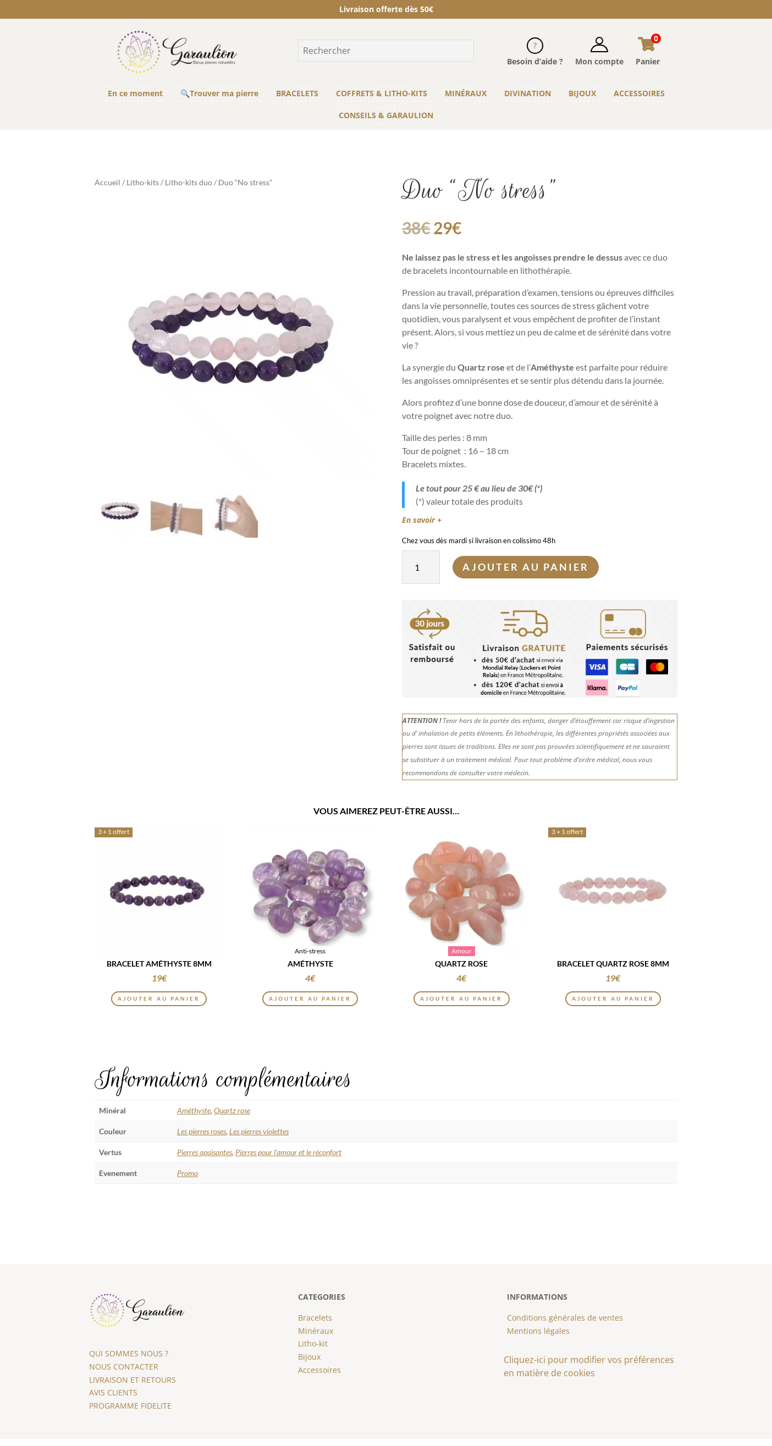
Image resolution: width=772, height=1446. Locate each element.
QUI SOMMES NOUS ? (128, 1360)
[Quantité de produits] (421, 567)
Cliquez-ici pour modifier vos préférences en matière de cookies (589, 1373)
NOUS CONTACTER (123, 1373)
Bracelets (315, 1325)
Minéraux (315, 1338)
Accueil (107, 182)
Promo (187, 1180)
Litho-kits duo (188, 182)
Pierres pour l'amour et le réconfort (288, 1159)
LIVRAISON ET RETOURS (132, 1387)
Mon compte (599, 61)
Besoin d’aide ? (535, 61)
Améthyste (194, 1117)
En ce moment (135, 93)
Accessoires (319, 1377)
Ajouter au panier (525, 567)
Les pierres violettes (259, 1138)
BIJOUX (582, 93)
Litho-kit (313, 1351)
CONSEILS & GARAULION (386, 115)
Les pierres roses (201, 1138)
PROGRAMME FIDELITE (130, 1413)
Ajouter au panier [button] (159, 1003)
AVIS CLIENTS (113, 1400)
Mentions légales (538, 1338)
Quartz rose (232, 1117)
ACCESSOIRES (639, 93)
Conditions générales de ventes (565, 1325)
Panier (648, 61)
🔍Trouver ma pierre (219, 93)
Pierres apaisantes (204, 1159)
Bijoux (309, 1364)
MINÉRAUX (466, 93)
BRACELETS (297, 93)
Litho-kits (142, 182)
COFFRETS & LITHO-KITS (381, 93)
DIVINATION (527, 93)
